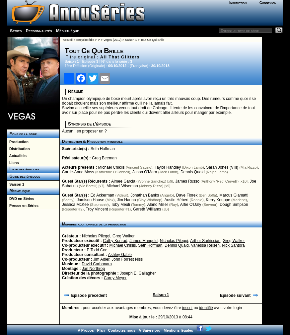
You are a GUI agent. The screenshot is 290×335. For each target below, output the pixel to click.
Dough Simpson (234, 204)
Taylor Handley (168, 167)
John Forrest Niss (127, 259)
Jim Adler (101, 259)
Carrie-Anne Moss (78, 172)
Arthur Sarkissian (205, 240)
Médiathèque (67, 30)
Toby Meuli (120, 204)
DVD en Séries (20, 199)
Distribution (18, 149)
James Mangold (143, 240)
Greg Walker (123, 236)
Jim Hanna (126, 200)
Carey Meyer (115, 278)
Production (18, 142)
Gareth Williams (147, 209)
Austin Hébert (176, 200)
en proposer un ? (92, 131)
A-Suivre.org (149, 330)
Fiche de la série (22, 133)
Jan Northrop (93, 268)
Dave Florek (187, 195)
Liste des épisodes (23, 169)
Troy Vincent (97, 209)
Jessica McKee (75, 204)
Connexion (267, 3)
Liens (13, 163)
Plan (101, 330)
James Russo (187, 181)
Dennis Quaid (193, 172)
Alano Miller (157, 204)
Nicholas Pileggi (96, 236)
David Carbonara (97, 264)
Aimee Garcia (123, 181)
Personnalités (39, 30)
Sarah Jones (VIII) (222, 167)
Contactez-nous (122, 330)
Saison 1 (15, 184)
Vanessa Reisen (205, 245)
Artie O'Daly (190, 204)
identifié (206, 307)
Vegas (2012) (112, 40)
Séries (16, 30)
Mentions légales (178, 330)
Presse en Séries (22, 206)
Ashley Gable (120, 254)
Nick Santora (233, 245)
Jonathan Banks (144, 195)
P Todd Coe (97, 250)
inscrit (187, 307)
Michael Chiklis (111, 167)
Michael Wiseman (122, 186)
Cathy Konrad (115, 240)
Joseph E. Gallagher (138, 273)
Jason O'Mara (144, 172)
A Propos (86, 330)
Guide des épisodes (23, 176)
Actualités (17, 156)
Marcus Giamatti (233, 195)
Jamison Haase (90, 200)
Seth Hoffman (103, 148)
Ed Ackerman (102, 195)
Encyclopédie (85, 40)
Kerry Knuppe (218, 200)
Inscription (238, 3)
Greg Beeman (104, 158)
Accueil (68, 40)
